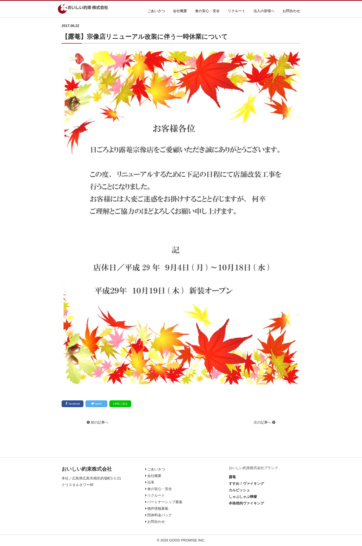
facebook (72, 403)
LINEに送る (120, 403)
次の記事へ (264, 422)
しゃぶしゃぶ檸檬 (243, 497)
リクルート (236, 11)
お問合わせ (291, 11)
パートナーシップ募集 (164, 502)
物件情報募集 (157, 508)
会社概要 (180, 11)
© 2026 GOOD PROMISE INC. (181, 540)
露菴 (232, 477)
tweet (96, 403)
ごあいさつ (156, 11)
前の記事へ (97, 422)
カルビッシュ (239, 490)
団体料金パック (158, 515)
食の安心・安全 (207, 11)
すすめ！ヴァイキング (246, 483)
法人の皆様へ (264, 11)
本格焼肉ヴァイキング (246, 503)
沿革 (150, 482)
